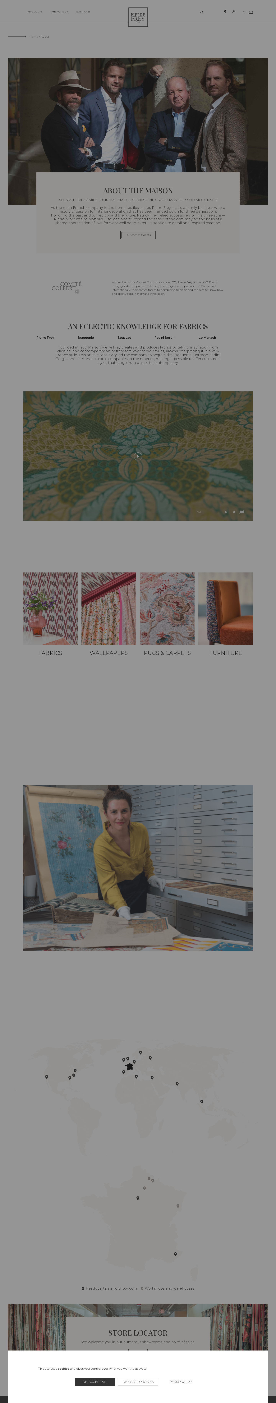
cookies (63, 1368)
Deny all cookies (138, 1382)
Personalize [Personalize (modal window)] (180, 1382)
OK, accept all (95, 1382)
